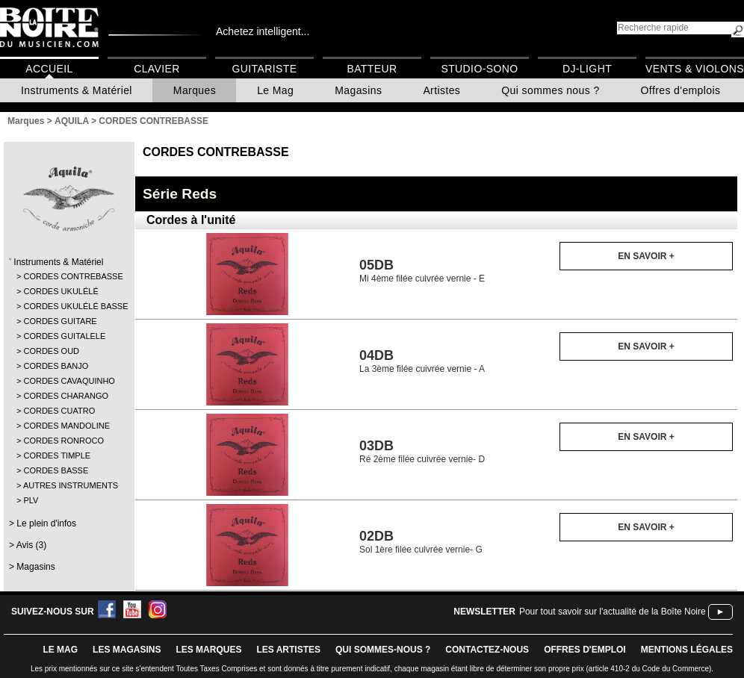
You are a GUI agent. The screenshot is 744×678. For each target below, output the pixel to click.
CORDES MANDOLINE (66, 425)
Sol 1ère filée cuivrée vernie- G (421, 542)
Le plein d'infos (46, 523)
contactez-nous (487, 649)
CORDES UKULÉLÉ (60, 291)
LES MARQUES (208, 649)
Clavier (157, 69)
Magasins (358, 90)
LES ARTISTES (288, 649)
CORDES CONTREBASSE (68, 276)
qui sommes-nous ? (382, 649)
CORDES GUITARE (59, 321)
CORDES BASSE (55, 470)
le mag (60, 649)
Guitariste (264, 69)
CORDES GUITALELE (64, 336)
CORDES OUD (51, 350)
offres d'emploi (585, 649)
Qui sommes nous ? (550, 90)
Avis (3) (31, 545)
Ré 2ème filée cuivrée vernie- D (422, 451)
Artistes (441, 90)
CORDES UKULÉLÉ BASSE (68, 306)
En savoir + (646, 256)
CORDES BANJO (55, 365)
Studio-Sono (479, 69)
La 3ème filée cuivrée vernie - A (422, 361)
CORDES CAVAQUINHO (68, 380)
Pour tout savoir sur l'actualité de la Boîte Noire (612, 611)
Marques (194, 90)
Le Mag (275, 90)
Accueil (48, 69)
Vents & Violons (694, 69)
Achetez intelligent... (262, 31)
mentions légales (687, 649)
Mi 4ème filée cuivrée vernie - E (422, 271)
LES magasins (127, 649)
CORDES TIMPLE (56, 455)
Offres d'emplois (681, 90)
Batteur (372, 69)
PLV (30, 500)
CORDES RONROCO (63, 440)
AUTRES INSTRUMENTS (68, 485)
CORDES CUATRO (59, 410)
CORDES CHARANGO (65, 395)
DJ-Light (587, 69)
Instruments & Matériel (76, 90)
